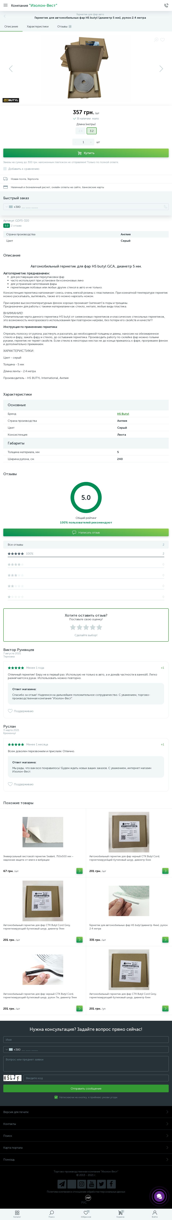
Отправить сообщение (86, 1088)
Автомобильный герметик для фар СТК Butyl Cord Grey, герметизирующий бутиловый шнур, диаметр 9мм (37, 927)
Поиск (86, 1135)
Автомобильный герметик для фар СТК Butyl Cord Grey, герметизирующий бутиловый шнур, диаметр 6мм (123, 995)
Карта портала (86, 1147)
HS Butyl (123, 414)
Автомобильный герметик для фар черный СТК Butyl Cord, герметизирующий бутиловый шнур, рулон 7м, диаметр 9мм (40, 995)
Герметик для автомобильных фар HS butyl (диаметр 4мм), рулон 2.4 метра (128, 927)
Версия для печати (86, 1112)
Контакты (86, 1124)
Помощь (86, 1159)
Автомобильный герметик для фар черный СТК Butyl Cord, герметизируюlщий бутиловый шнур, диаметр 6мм (124, 858)
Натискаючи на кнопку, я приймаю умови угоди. (88, 1097)
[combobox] (12, 207)
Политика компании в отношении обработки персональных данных (86, 1191)
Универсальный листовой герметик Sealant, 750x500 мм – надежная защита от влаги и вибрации (38, 858)
